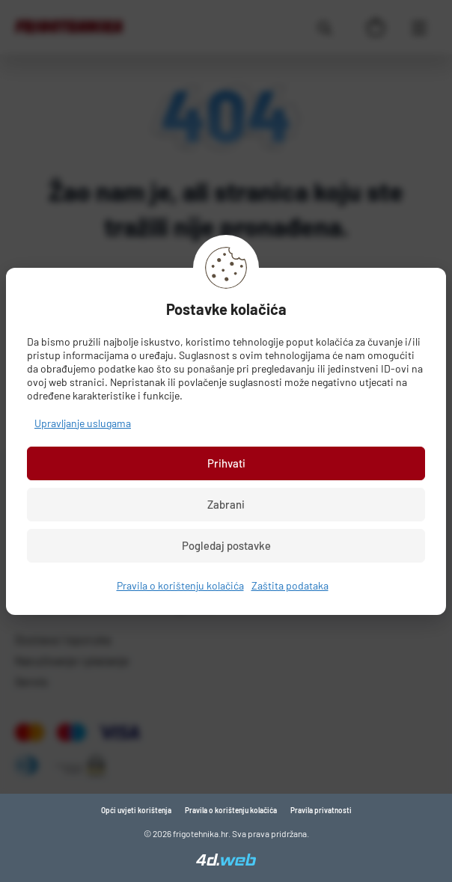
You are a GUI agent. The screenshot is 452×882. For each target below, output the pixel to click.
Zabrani (226, 504)
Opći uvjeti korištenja (136, 810)
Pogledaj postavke (226, 545)
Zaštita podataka (290, 585)
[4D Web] (226, 861)
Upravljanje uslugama (82, 423)
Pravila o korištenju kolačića (180, 585)
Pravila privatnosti (321, 810)
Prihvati (226, 463)
